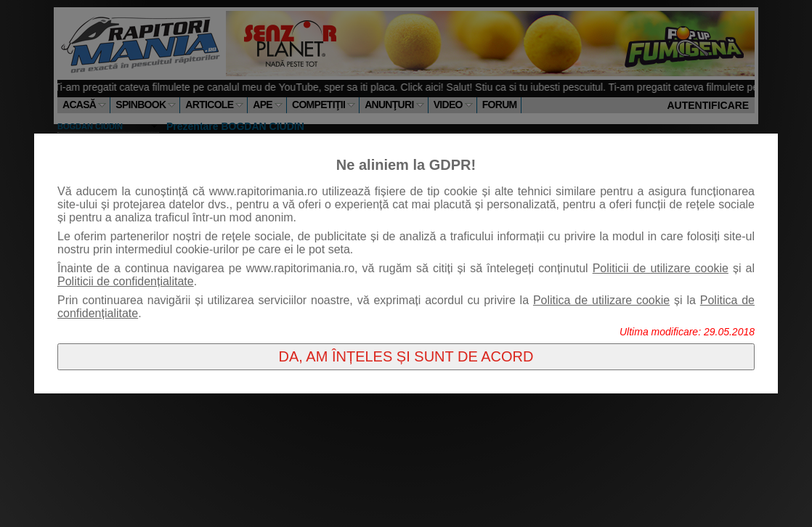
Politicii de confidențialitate (125, 281)
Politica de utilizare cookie (601, 300)
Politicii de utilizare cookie (660, 268)
